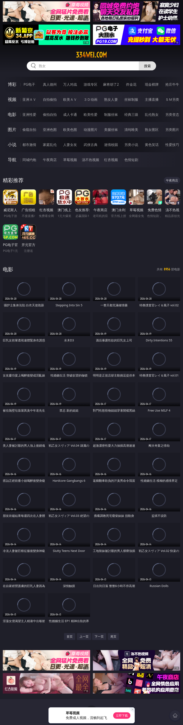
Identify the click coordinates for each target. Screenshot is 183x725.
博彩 (12, 84)
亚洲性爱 (29, 114)
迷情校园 (111, 144)
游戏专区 (90, 84)
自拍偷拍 (50, 99)
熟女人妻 (111, 99)
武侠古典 (90, 144)
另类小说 (131, 144)
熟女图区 (152, 129)
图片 (12, 129)
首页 (70, 636)
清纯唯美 (131, 129)
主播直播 (152, 99)
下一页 (99, 636)
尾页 (113, 636)
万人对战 (70, 84)
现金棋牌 (152, 84)
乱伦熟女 (152, 114)
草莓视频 (70, 159)
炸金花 (131, 84)
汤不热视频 (90, 159)
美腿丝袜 (111, 129)
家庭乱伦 (50, 144)
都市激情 (29, 144)
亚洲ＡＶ (29, 99)
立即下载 (122, 715)
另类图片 (172, 129)
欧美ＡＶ (70, 99)
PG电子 (29, 84)
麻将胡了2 (111, 84)
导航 (12, 160)
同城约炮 (29, 159)
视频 (12, 99)
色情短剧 (131, 159)
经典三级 (131, 114)
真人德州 (50, 84)
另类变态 (172, 114)
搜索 (147, 66)
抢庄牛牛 (172, 84)
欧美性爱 (90, 114)
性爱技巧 (172, 144)
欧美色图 (70, 129)
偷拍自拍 (50, 114)
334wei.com (91, 55)
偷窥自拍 (29, 129)
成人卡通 (70, 114)
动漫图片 (90, 129)
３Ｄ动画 (90, 99)
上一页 (84, 636)
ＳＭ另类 (172, 99)
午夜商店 (50, 159)
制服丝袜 (111, 114)
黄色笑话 (152, 144)
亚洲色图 (50, 129)
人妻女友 (70, 144)
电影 (12, 114)
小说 (12, 144)
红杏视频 (111, 159)
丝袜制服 (131, 99)
